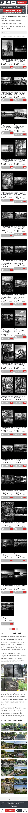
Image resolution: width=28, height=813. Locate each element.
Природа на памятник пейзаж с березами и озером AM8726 (7, 60)
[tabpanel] (14, 9)
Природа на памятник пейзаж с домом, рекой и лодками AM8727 (7, 228)
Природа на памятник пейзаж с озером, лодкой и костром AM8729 (7, 262)
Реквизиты (14, 806)
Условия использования (13, 803)
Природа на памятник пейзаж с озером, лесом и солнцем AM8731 (7, 296)
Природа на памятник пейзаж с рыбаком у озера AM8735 (20, 330)
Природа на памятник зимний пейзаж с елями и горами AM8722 (20, 127)
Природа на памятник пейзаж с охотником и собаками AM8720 (20, 93)
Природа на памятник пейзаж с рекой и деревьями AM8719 (7, 93)
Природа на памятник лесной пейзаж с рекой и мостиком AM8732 (20, 296)
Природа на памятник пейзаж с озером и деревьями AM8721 (7, 126)
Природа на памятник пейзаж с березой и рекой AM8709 (7, 364)
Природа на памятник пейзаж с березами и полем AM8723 (7, 161)
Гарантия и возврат (22, 805)
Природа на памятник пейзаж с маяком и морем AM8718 (20, 60)
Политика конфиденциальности (9, 805)
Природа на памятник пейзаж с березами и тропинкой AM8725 (7, 193)
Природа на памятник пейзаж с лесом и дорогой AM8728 (20, 228)
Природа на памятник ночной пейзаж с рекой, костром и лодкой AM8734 (7, 331)
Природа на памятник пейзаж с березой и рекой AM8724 (20, 161)
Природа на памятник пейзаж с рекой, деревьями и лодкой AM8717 (20, 194)
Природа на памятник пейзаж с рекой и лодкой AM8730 (20, 262)
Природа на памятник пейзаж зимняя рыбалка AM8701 (20, 364)
